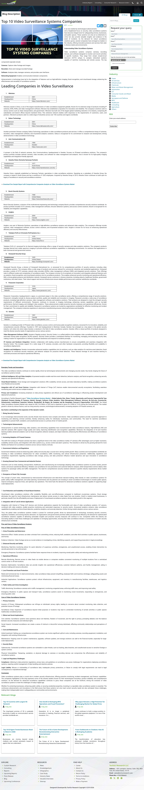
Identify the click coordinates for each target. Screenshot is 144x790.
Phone (113, 41)
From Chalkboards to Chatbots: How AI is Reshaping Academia (89, 731)
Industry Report (87, 3)
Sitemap (41, 781)
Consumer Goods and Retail (121, 94)
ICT (113, 92)
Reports (5, 771)
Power (114, 78)
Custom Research (8, 765)
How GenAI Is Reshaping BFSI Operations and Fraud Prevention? (51, 703)
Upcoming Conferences (10, 781)
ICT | (68, 25)
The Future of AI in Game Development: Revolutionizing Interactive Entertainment (53, 732)
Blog (4, 779)
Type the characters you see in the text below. (123, 57)
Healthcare (115, 103)
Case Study (42, 773)
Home (137, 15)
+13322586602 (122, 775)
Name (113, 31)
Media (114, 96)
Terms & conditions (81, 776)
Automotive (116, 89)
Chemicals (115, 85)
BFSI (113, 100)
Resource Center (124, 3)
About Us (77, 768)
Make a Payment (80, 781)
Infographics (43, 771)
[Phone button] (132, 3)
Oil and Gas (115, 81)
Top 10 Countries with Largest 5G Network (15, 703)
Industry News (43, 776)
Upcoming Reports (9, 773)
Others (114, 109)
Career (77, 765)
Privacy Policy (79, 779)
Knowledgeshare (44, 768)
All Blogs (125, 15)
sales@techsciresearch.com (123, 773)
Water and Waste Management (122, 87)
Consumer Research (110, 3)
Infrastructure (116, 83)
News (40, 765)
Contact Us (78, 771)
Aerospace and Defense (120, 98)
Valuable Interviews (45, 779)
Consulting (98, 3)
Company (113, 46)
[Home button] (137, 3)
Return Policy (79, 773)
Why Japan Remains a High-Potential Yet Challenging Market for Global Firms (90, 703)
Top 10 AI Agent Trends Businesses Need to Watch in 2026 (18, 731)
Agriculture (115, 107)
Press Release (7, 776)
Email (113, 36)
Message (113, 51)
